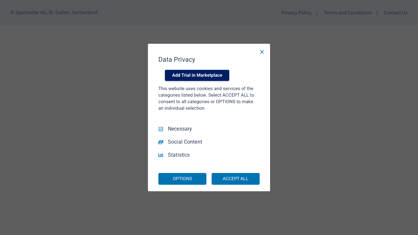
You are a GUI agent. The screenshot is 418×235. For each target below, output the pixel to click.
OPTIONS (182, 178)
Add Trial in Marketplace (197, 75)
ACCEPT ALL (236, 178)
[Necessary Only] (262, 52)
